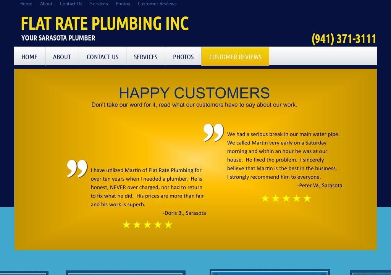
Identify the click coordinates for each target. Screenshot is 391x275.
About (62, 56)
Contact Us (102, 56)
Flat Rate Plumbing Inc (104, 23)
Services (145, 56)
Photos (183, 56)
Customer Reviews (235, 56)
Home (29, 56)
